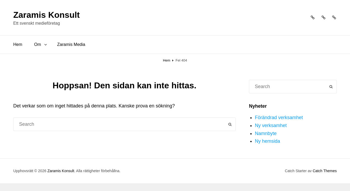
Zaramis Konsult (46, 15)
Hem (17, 44)
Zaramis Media (71, 44)
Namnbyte (266, 133)
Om (41, 44)
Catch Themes (325, 171)
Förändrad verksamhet (279, 117)
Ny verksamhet (271, 125)
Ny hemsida (267, 141)
